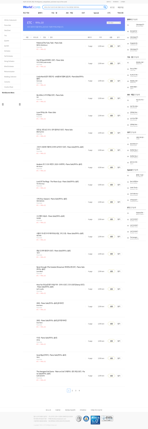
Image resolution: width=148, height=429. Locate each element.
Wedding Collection (10, 77)
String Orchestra (9, 61)
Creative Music (8, 87)
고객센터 (123, 2)
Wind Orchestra (9, 66)
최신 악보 (26, 13)
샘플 (111, 46)
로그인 (112, 7)
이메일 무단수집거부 (96, 410)
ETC (109, 13)
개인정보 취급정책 (70, 410)
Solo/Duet (7, 30)
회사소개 (48, 410)
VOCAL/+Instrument (10, 20)
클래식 (40, 13)
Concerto (7, 82)
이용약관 (57, 410)
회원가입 (121, 7)
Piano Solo (7, 25)
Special (96, 13)
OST (83, 13)
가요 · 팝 (54, 13)
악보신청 (120, 13)
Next (20, 104)
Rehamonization (9, 71)
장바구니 (109, 2)
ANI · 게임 (69, 13)
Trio (5, 35)
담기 (119, 46)
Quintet (6, 46)
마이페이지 (116, 2)
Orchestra (7, 51)
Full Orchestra (8, 56)
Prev (3, 104)
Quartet (6, 41)
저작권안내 (83, 410)
